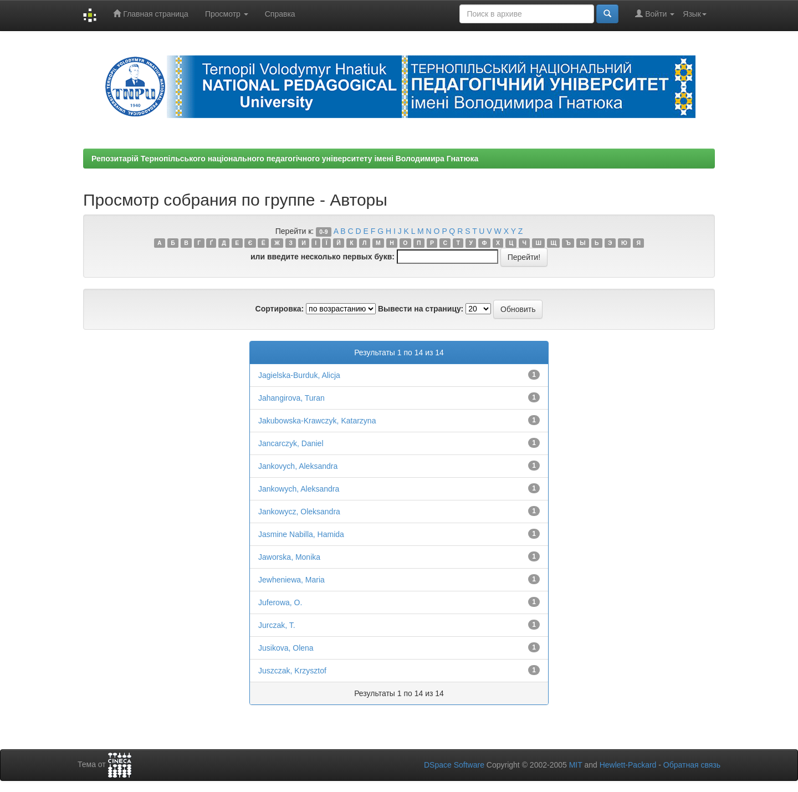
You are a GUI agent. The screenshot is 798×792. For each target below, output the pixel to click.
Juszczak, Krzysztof (292, 670)
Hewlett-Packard (628, 764)
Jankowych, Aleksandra (298, 488)
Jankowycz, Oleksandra (299, 511)
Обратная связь (691, 764)
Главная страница (150, 13)
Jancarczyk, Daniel (291, 443)
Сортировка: (279, 308)
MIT (575, 764)
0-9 (323, 231)
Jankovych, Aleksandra (297, 466)
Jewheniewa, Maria (291, 579)
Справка (280, 13)
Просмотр (226, 13)
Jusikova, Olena (286, 647)
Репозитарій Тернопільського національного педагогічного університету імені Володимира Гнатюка (284, 158)
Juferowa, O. (280, 602)
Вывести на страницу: (420, 308)
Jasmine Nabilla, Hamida (301, 534)
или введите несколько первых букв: (322, 256)
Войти (654, 13)
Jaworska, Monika (289, 557)
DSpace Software (454, 764)
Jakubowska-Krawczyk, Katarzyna (317, 420)
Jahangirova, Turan (291, 398)
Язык (695, 13)
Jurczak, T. (276, 625)
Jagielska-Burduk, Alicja (299, 375)
